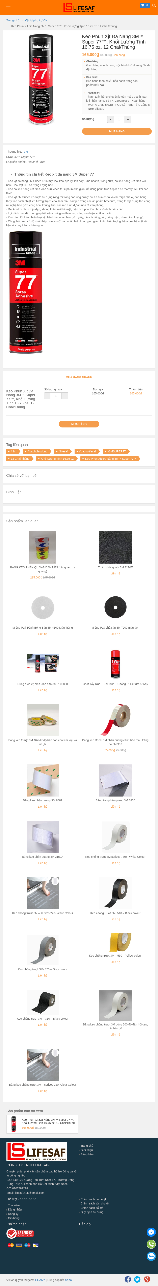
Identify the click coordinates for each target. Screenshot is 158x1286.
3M (26, 151)
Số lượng (88, 119)
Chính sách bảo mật (92, 1199)
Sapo (68, 1280)
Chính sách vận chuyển (94, 1203)
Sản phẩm (86, 1154)
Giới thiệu (86, 1150)
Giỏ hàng (13, 1218)
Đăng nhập (14, 1209)
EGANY (40, 1280)
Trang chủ (86, 1145)
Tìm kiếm (13, 1205)
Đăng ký (12, 1214)
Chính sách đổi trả (91, 1207)
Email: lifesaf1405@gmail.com (25, 1192)
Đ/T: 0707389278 (17, 1188)
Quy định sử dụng (91, 1212)
